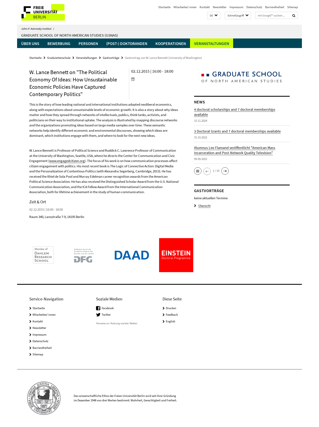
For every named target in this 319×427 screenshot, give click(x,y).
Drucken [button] (171, 308)
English (170, 321)
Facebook (108, 308)
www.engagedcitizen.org (67, 161)
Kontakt (205, 7)
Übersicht (202, 206)
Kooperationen (170, 43)
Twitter (106, 314)
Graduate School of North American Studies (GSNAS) (69, 35)
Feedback (172, 314)
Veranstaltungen (211, 43)
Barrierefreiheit (274, 7)
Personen (88, 43)
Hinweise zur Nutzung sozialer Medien (116, 323)
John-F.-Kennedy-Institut (37, 28)
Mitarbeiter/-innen (185, 7)
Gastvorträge (111, 58)
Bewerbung (58, 43)
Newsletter (219, 7)
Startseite (164, 7)
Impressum (236, 7)
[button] (213, 15)
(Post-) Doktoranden (126, 43)
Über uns (30, 43)
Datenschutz (254, 7)
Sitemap (292, 7)
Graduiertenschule (58, 58)
